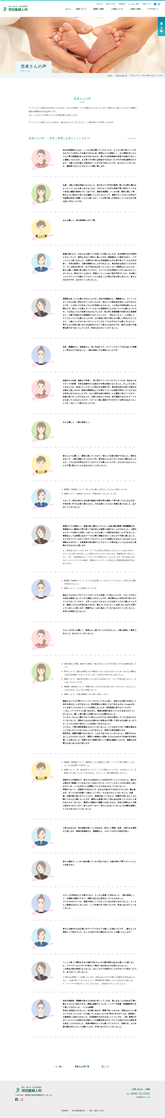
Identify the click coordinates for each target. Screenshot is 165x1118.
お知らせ (100, 4)
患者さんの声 (110, 4)
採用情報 (122, 4)
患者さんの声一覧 (121, 75)
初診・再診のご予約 (96, 1110)
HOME (110, 75)
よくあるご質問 (133, 4)
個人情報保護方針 (78, 1110)
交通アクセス (147, 4)
